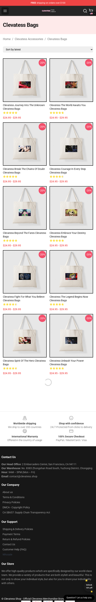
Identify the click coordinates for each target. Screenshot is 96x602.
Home (7, 39)
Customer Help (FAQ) (14, 549)
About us (8, 492)
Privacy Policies (11, 502)
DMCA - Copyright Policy (16, 507)
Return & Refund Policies (16, 539)
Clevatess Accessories (29, 39)
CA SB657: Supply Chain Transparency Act (26, 512)
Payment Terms (11, 534)
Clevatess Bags (57, 39)
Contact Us (9, 544)
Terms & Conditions (13, 497)
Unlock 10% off (89, 586)
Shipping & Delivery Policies (18, 529)
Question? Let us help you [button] (79, 597)
